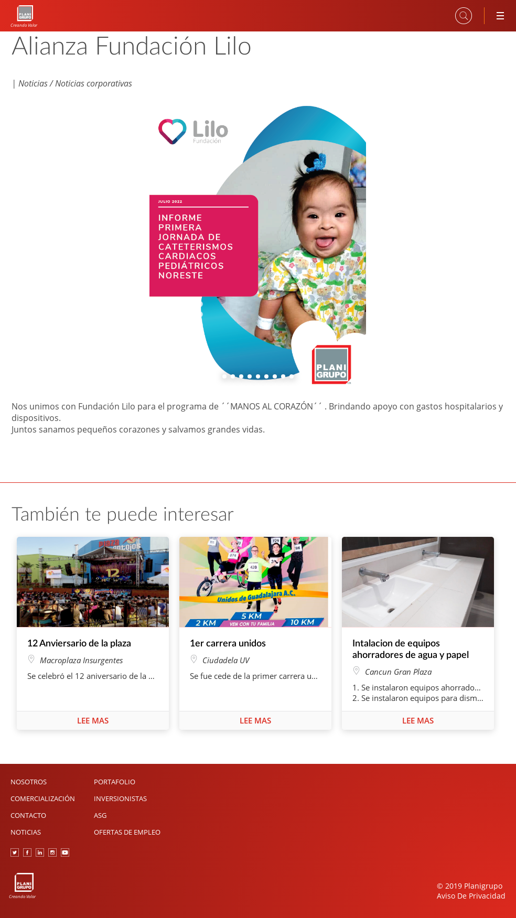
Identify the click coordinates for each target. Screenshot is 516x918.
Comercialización (42, 798)
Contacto (28, 815)
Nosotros (28, 781)
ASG (100, 815)
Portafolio (114, 781)
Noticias (25, 832)
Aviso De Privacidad (471, 896)
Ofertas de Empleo (127, 832)
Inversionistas (120, 798)
